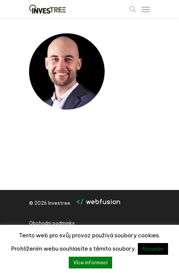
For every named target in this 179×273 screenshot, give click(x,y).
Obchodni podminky (52, 223)
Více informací (90, 262)
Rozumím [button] (153, 249)
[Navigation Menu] (146, 9)
